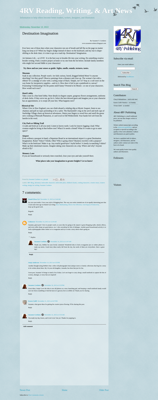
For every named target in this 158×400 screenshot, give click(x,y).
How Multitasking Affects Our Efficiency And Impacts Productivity (77, 205)
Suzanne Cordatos (46, 185)
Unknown (31, 222)
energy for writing (33, 185)
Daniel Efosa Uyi (34, 199)
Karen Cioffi (32, 301)
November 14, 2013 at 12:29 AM (46, 222)
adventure (38, 183)
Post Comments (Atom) (36, 395)
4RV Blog (30, 183)
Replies (33, 237)
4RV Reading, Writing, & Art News (76, 11)
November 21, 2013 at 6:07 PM (48, 301)
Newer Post (25, 390)
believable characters (48, 183)
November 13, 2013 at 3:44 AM (50, 199)
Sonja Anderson (33, 262)
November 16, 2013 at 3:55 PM (54, 285)
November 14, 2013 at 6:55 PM (50, 262)
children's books (72, 183)
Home (64, 390)
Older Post (104, 390)
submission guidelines (125, 127)
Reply (30, 214)
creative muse (94, 183)
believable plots (61, 183)
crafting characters (83, 183)
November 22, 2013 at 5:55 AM (54, 315)
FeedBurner (130, 77)
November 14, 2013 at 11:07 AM (60, 241)
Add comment (28, 326)
